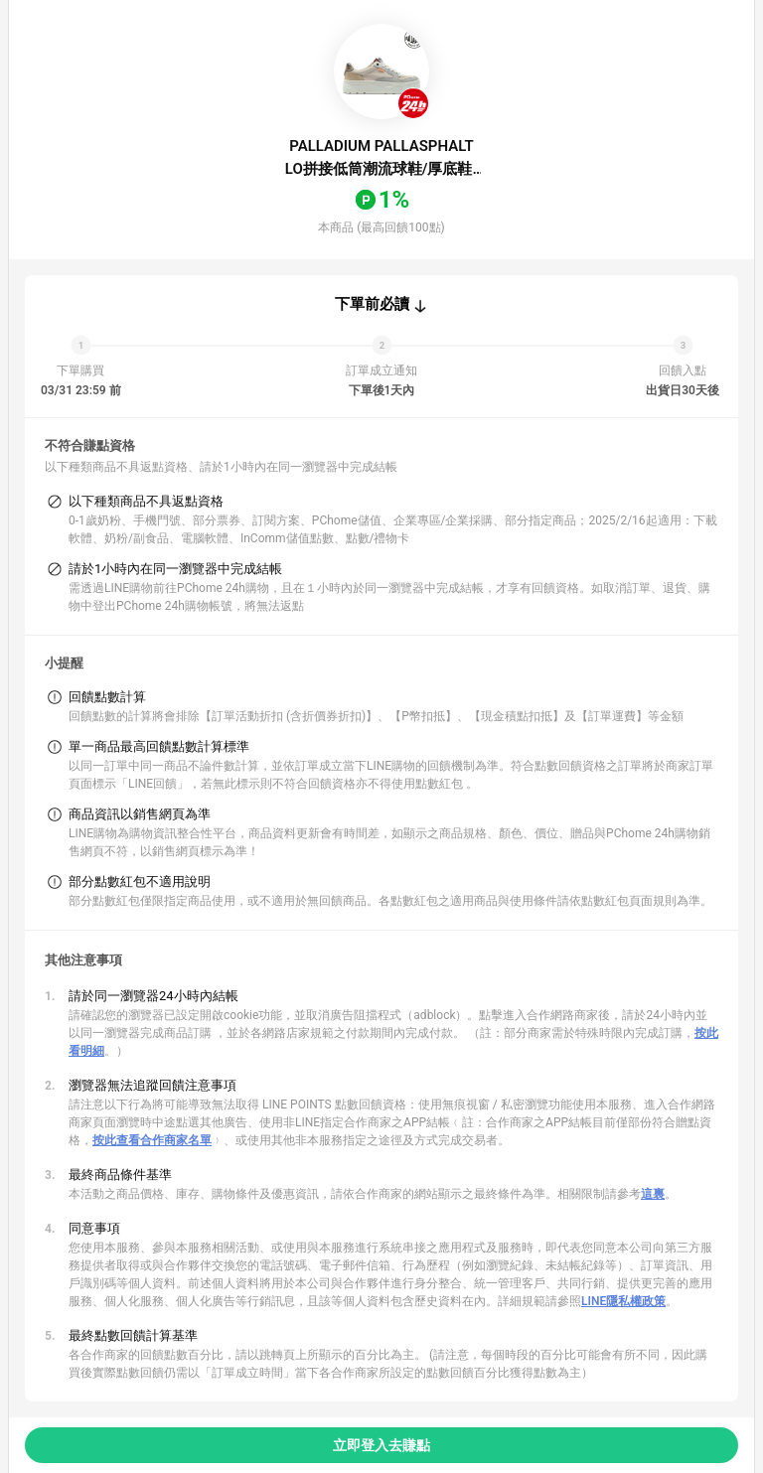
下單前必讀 (372, 304)
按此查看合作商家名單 (152, 1140)
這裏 (653, 1194)
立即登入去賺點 (381, 1445)
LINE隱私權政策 (623, 1301)
